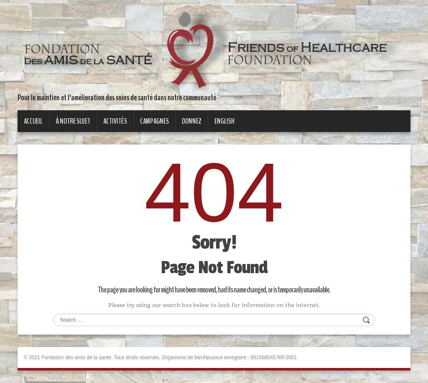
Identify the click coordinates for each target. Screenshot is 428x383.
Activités (115, 121)
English (224, 121)
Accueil (33, 121)
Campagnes (154, 121)
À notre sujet (73, 121)
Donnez (191, 121)
